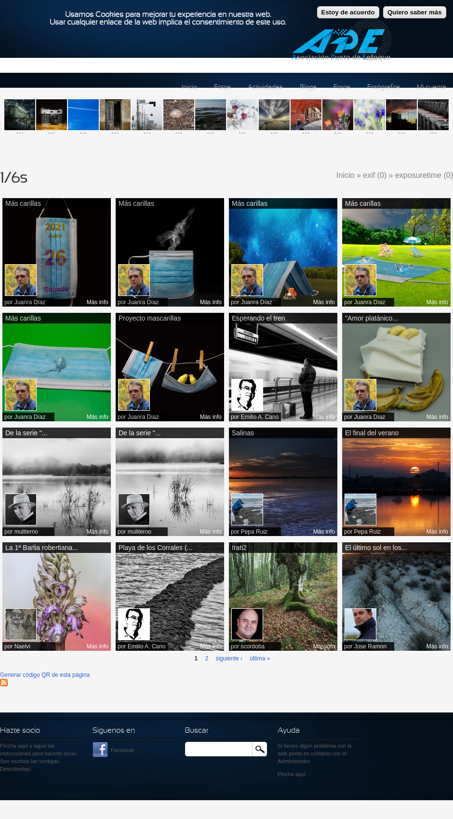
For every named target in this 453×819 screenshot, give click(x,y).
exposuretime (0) (424, 175)
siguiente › (229, 658)
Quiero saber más (414, 8)
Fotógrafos (383, 87)
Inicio (189, 87)
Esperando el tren (258, 318)
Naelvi (22, 646)
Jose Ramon (370, 646)
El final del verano (372, 433)
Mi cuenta (431, 87)
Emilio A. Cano (260, 417)
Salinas (243, 433)
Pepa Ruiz (254, 531)
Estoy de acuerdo (348, 8)
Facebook (122, 750)
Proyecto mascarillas (150, 318)
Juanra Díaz (30, 302)
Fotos (222, 87)
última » (260, 658)
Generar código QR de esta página (45, 674)
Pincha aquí (14, 746)
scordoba (253, 646)
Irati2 (239, 547)
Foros (341, 87)
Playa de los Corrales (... (155, 547)
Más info (97, 302)
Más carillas (23, 203)
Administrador (294, 761)
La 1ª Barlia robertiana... (41, 547)
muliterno (26, 531)
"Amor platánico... (371, 318)
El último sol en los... (376, 547)
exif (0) (374, 175)
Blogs (308, 87)
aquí (300, 774)
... (20, 130)
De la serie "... (26, 433)
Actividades (265, 87)
